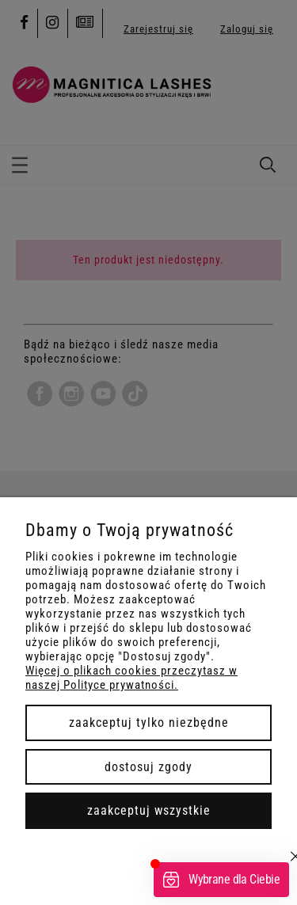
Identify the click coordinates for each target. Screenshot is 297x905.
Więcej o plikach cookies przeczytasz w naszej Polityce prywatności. (131, 678)
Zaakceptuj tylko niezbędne (149, 722)
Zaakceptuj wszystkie (149, 810)
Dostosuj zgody (148, 766)
